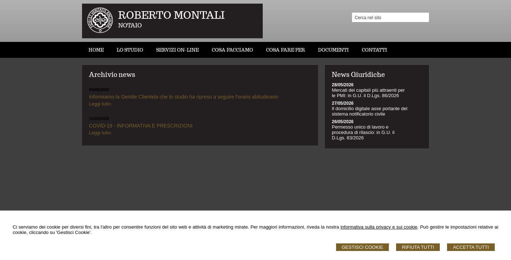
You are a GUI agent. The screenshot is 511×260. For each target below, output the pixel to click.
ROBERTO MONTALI (171, 15)
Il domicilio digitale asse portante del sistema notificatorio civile (369, 111)
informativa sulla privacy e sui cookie (378, 227)
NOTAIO (130, 25)
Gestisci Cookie (362, 247)
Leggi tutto (100, 104)
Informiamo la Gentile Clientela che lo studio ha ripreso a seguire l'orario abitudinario (183, 97)
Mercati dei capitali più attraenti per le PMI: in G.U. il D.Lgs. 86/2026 (368, 92)
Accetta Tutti (471, 247)
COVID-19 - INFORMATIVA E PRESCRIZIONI (141, 126)
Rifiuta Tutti (418, 247)
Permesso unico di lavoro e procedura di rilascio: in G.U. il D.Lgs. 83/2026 (363, 132)
